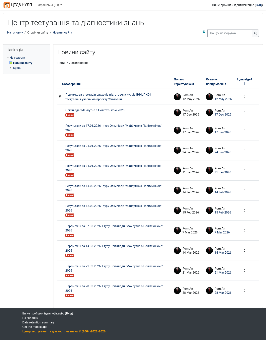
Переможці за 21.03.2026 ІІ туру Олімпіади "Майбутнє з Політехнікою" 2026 (114, 268)
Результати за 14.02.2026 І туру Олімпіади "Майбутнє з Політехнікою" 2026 (114, 188)
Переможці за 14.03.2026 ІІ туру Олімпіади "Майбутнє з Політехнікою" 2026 (114, 248)
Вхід (259, 5)
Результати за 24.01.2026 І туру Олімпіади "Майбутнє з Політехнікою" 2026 (114, 148)
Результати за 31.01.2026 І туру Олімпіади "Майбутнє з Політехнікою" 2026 (114, 168)
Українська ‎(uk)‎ (48, 5)
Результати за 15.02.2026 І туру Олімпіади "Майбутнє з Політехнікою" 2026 (114, 208)
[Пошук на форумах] (229, 33)
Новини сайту (62, 32)
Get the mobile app (34, 327)
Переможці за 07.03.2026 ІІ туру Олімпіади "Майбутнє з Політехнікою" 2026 (114, 228)
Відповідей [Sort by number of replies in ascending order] (244, 79)
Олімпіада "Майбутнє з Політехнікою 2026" (95, 110)
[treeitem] (27, 62)
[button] (204, 33)
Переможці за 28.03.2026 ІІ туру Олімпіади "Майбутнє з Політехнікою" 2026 (114, 288)
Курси (17, 68)
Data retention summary (38, 322)
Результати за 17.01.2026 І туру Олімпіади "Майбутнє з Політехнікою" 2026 (114, 128)
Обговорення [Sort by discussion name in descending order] (71, 84)
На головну (15, 32)
